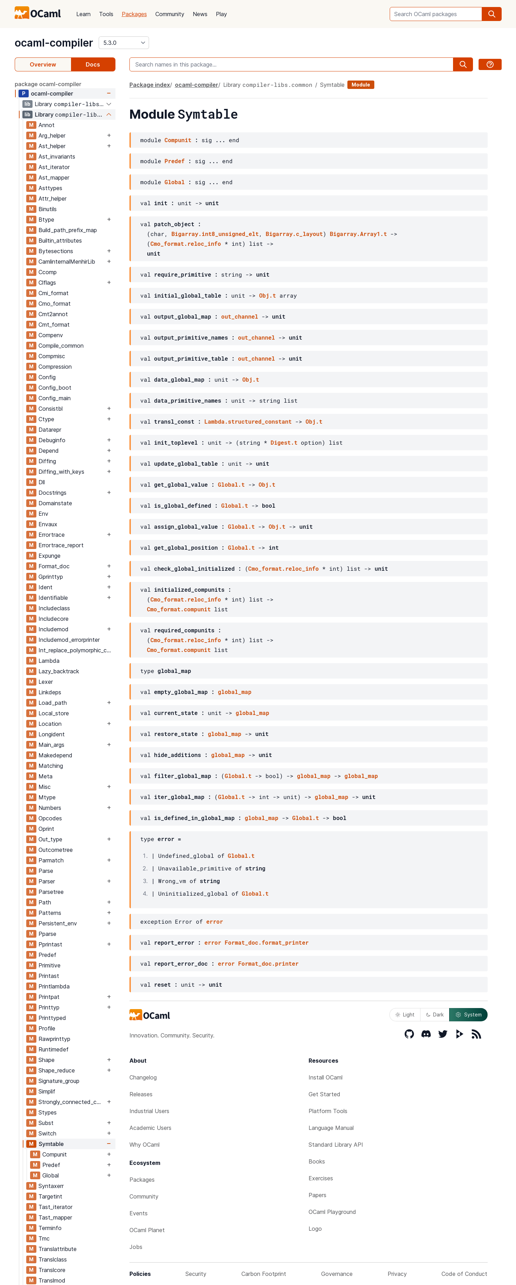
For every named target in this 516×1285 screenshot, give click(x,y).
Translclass (52, 1259)
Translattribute (57, 1248)
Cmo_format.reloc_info (185, 243)
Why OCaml (144, 1144)
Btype (46, 219)
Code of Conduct (464, 1273)
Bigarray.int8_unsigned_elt (215, 233)
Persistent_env (57, 923)
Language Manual (331, 1127)
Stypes (47, 1112)
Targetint (50, 1196)
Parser (46, 881)
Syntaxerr (51, 1185)
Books (317, 1161)
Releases (141, 1094)
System (468, 1015)
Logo (315, 1228)
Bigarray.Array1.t (358, 233)
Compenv (50, 335)
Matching (50, 765)
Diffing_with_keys (61, 471)
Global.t (231, 484)
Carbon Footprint (263, 1273)
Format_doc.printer (268, 963)
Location (50, 723)
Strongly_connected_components (71, 1101)
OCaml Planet (147, 1230)
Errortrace (51, 534)
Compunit (54, 1154)
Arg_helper (51, 135)
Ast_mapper (53, 177)
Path (44, 902)
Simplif (46, 1091)
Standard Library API (336, 1144)
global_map (235, 691)
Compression (55, 366)
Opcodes (50, 818)
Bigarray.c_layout (294, 233)
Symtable (51, 1143)
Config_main (54, 398)
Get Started (324, 1094)
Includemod (53, 629)
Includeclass (54, 608)
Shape (46, 1059)
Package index (149, 84)
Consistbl (50, 408)
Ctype (46, 419)
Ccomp (47, 272)
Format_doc (54, 566)
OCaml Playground (332, 1211)
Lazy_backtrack (58, 671)
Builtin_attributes (60, 240)
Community (169, 14)
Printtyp (48, 1007)
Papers (317, 1195)
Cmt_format (54, 324)
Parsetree (51, 891)
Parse (45, 870)
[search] (492, 14)
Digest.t (284, 442)
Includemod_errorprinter (69, 639)
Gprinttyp (50, 576)
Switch (47, 1133)
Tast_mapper (55, 1217)
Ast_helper (51, 146)
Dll (41, 482)
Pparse (47, 933)
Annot (46, 124)
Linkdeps (49, 692)
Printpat (48, 996)
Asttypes (50, 188)
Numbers (49, 807)
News (200, 14)
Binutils (47, 209)
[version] (124, 42)
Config (47, 377)
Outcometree (55, 849)
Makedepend (55, 755)
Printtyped (52, 1017)
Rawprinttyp (54, 1038)
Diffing (47, 461)
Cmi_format (53, 293)
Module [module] (361, 85)
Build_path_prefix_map (67, 230)
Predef (47, 954)
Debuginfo (51, 440)
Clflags (47, 282)
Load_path (52, 702)
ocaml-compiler (54, 42)
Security (195, 1273)
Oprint (46, 828)
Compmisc (51, 356)
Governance (337, 1273)
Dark (435, 1014)
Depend (48, 450)
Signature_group (58, 1080)
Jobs (135, 1246)
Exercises (321, 1178)
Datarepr (49, 429)
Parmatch (51, 860)
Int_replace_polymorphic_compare (76, 650)
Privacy (397, 1273)
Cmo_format (54, 303)
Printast (48, 975)
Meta (45, 776)
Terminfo (50, 1227)
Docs (93, 64)
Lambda (48, 660)
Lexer (45, 681)
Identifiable (53, 597)
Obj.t (267, 295)
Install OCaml (325, 1077)
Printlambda (54, 986)
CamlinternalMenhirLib (66, 261)
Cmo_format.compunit (179, 609)
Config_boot (54, 387)
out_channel (239, 316)
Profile (46, 1028)
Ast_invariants (56, 156)
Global (50, 1175)
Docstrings (52, 492)
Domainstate (55, 503)
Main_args (51, 744)
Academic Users (150, 1127)
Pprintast (50, 944)
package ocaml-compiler (48, 84)
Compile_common (61, 345)
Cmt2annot (53, 314)
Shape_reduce (56, 1070)
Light (405, 1014)
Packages (134, 14)
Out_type (50, 839)
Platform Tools (328, 1110)
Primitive (49, 965)
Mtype (47, 797)
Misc (44, 786)
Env (43, 513)
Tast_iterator (55, 1206)
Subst (46, 1122)
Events (138, 1213)
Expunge (49, 555)
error (214, 921)
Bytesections (55, 251)
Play (221, 14)
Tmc (44, 1238)
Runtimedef (53, 1049)
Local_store (53, 713)
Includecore (53, 618)
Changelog (143, 1077)
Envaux (47, 524)
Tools (106, 14)
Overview (43, 64)
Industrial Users (149, 1110)
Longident (51, 734)
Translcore (51, 1269)
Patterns (49, 912)
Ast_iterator (54, 167)
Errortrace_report (61, 545)
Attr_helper (52, 198)
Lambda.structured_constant (248, 421)
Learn (83, 14)
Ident (45, 587)
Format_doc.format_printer (267, 942)
